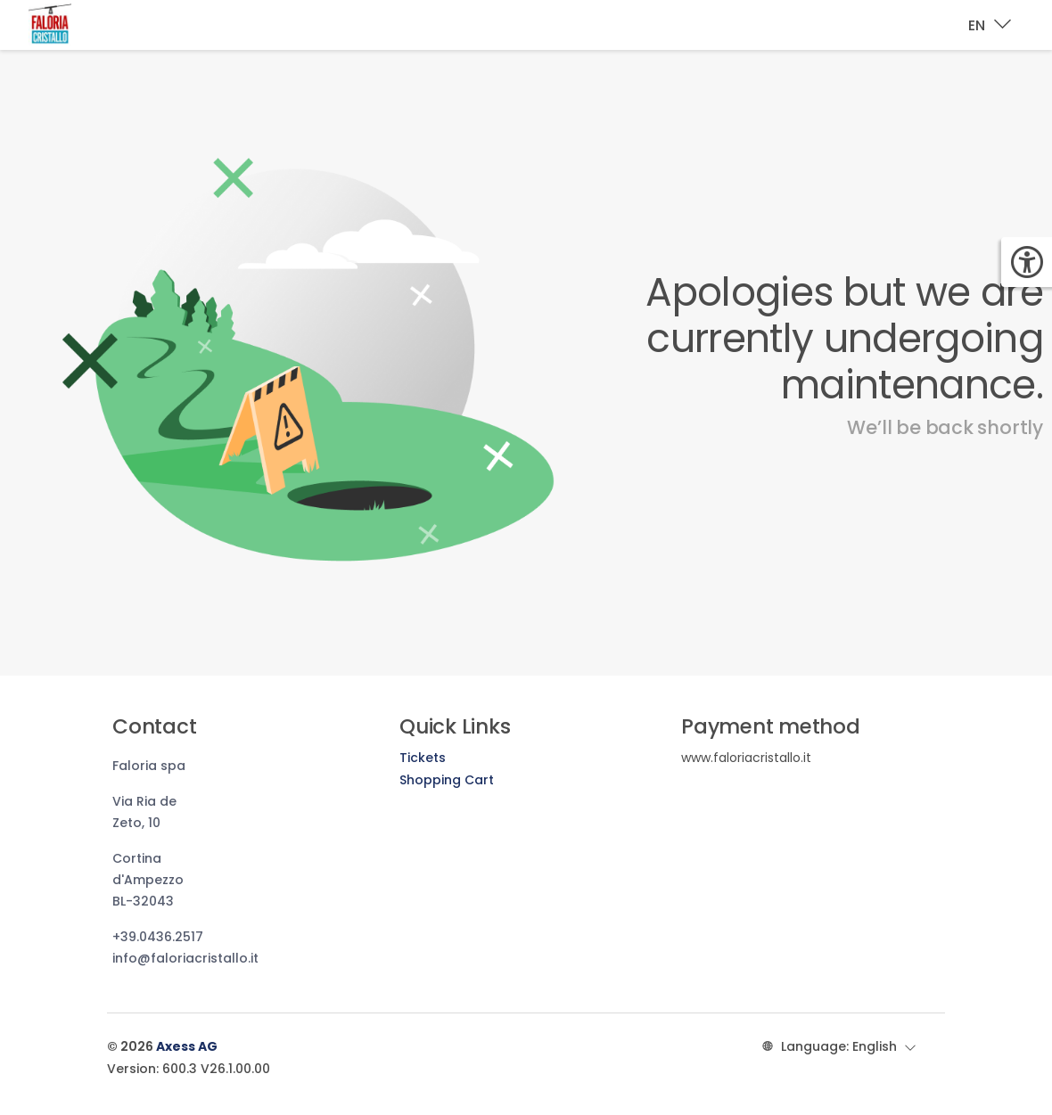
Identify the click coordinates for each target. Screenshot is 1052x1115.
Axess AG (187, 1046)
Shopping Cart (446, 780)
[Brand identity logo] (64, 25)
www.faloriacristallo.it (746, 758)
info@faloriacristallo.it (185, 958)
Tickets (422, 758)
